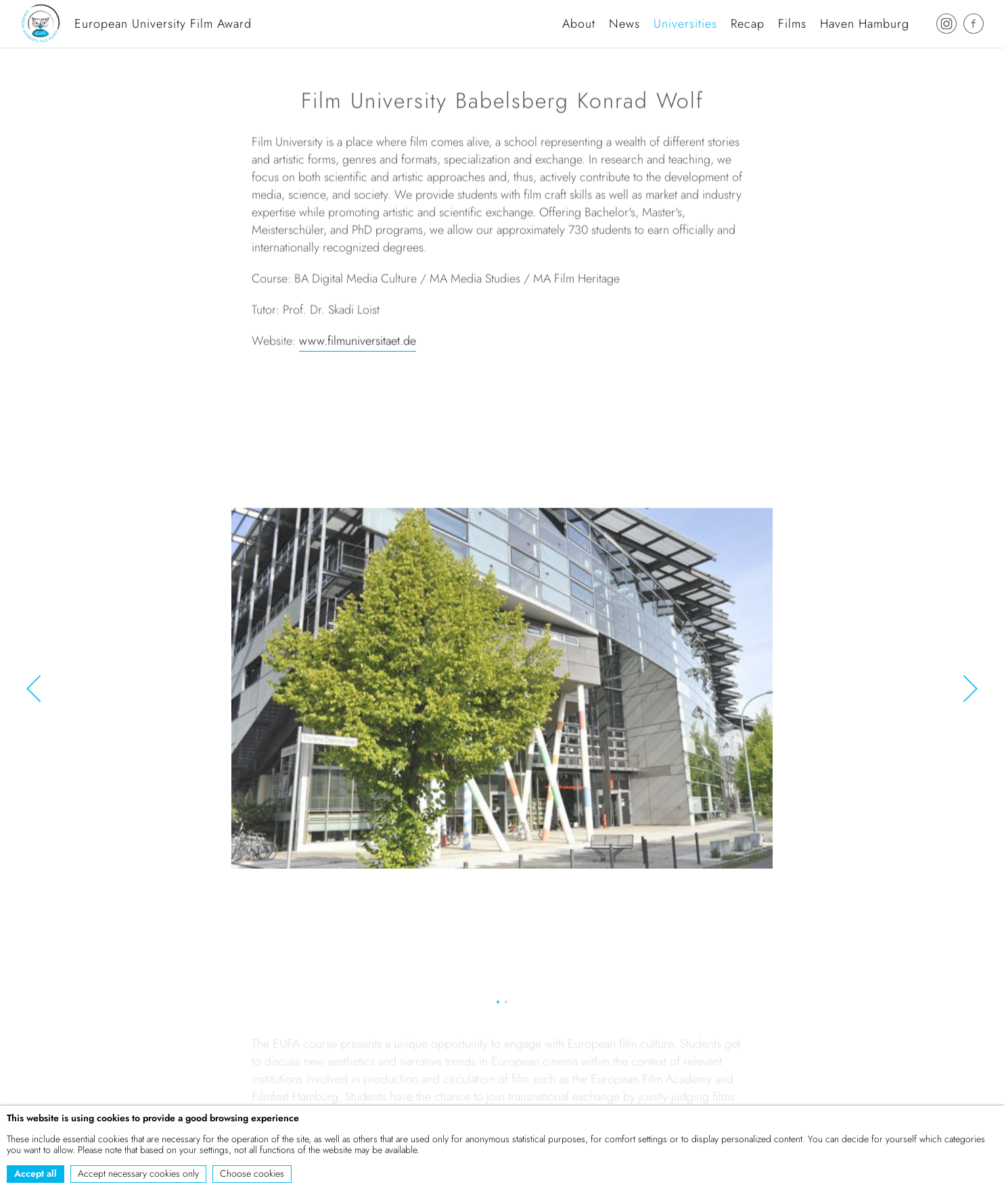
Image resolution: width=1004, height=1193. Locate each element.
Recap (748, 23)
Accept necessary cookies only (138, 1173)
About (578, 23)
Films (792, 23)
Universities (685, 23)
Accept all (35, 1173)
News (624, 23)
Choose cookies (252, 1173)
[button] (33, 690)
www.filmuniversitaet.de (357, 342)
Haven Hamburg (864, 23)
